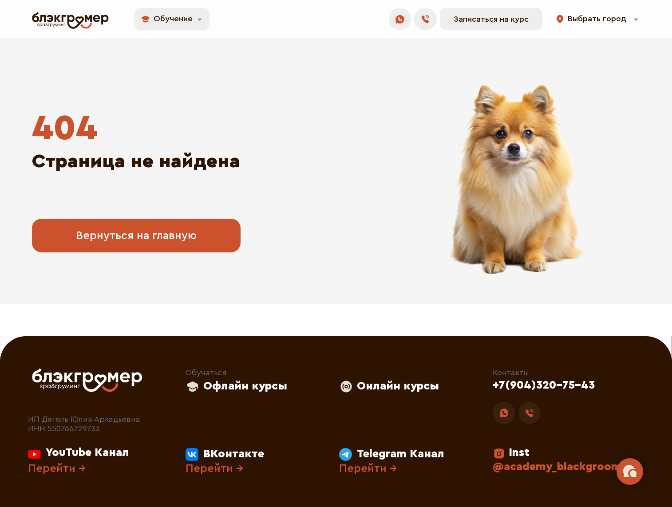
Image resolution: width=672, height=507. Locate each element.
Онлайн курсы (398, 386)
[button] (491, 19)
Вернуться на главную (136, 235)
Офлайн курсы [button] (245, 386)
